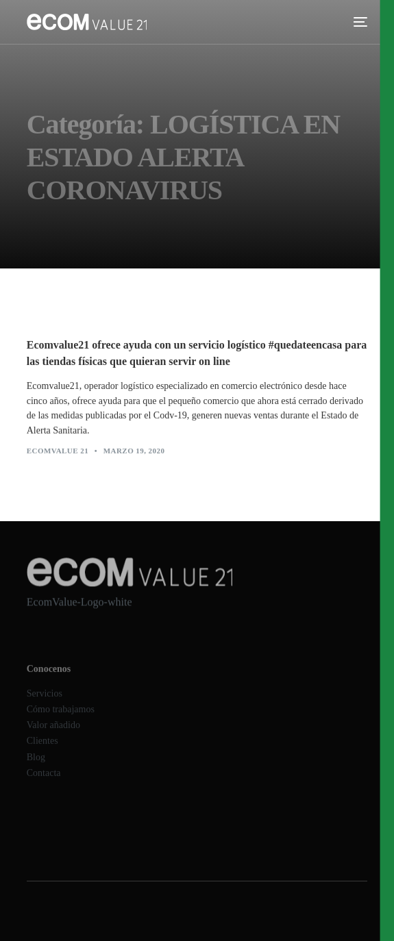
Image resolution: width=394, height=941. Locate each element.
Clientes (42, 748)
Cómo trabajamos (61, 716)
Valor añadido (53, 732)
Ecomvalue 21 (57, 451)
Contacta (44, 780)
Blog (36, 764)
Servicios (44, 700)
